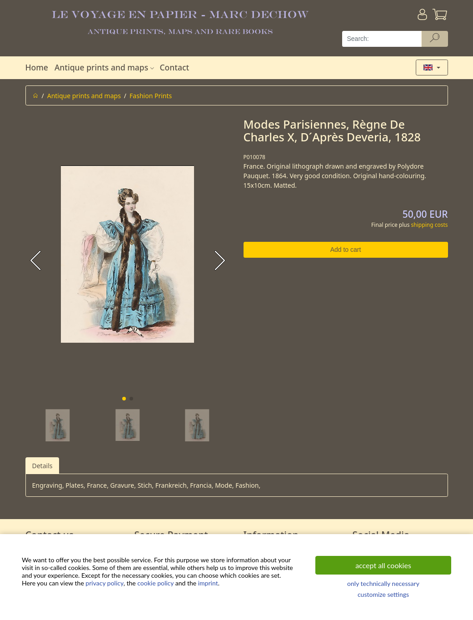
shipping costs (429, 225)
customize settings (383, 594)
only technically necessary (383, 583)
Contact (174, 67)
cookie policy (155, 583)
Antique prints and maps (105, 67)
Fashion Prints (150, 95)
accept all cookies (383, 565)
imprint (208, 583)
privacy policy (104, 583)
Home (36, 67)
